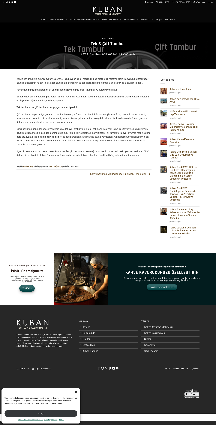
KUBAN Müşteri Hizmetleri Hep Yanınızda (183, 113)
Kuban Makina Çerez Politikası (30, 420)
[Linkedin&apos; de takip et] (113, 368)
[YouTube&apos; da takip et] (15, 2)
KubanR (84, 54)
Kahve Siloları (131, 19)
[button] (75, 392)
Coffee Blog (108, 38)
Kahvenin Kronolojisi (180, 89)
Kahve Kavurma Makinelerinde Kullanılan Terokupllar (121, 174)
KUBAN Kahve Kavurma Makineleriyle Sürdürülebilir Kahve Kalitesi (184, 127)
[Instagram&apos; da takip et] (7, 2)
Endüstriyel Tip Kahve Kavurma (84, 19)
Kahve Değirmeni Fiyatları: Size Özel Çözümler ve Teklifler (183, 154)
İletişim (159, 19)
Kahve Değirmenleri (111, 19)
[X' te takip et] (106, 368)
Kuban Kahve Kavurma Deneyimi (182, 141)
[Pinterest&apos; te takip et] (12, 2)
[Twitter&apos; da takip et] (9, 2)
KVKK (61, 420)
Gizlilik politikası (50, 420)
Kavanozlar (147, 19)
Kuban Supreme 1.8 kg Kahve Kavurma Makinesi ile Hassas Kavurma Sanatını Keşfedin (185, 214)
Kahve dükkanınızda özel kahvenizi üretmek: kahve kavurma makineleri (183, 230)
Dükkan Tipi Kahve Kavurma (54, 19)
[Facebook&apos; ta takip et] (4, 2)
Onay (41, 413)
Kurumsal (170, 19)
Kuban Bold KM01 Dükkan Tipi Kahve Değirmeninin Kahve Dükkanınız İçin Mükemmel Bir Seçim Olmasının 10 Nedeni (183, 173)
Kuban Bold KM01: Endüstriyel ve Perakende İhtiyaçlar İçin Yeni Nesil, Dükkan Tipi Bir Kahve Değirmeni (183, 194)
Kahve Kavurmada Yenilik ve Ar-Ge (185, 100)
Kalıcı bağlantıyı (55, 166)
